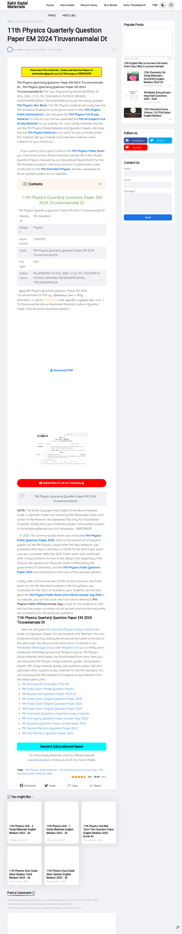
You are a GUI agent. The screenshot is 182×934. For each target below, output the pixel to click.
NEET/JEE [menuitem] (69, 15)
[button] (162, 5)
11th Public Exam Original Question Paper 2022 (52, 703)
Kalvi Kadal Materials (17, 5)
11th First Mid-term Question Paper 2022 (47, 733)
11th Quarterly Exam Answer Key (78, 769)
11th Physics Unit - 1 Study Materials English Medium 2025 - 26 (59, 829)
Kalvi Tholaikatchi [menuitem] (135, 5)
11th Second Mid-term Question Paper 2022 (50, 728)
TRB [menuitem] (154, 5)
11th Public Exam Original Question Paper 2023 (52, 708)
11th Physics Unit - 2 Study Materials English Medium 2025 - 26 (22, 829)
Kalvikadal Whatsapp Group (35, 647)
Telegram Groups (72, 647)
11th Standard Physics (56, 169)
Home (10, 21)
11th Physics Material (41, 132)
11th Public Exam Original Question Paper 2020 (52, 699)
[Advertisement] (61, 343)
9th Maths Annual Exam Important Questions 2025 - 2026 (157, 95)
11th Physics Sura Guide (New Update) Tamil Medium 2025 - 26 (23, 874)
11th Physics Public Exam (88, 151)
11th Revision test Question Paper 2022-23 (49, 694)
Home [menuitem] (50, 5)
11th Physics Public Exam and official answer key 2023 (65, 595)
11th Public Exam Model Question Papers (48, 689)
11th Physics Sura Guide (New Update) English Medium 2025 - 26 (60, 874)
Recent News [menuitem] (89, 5)
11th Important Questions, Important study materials (55, 713)
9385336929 (84, 73)
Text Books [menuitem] (110, 5)
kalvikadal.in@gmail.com (45, 73)
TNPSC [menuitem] (52, 15)
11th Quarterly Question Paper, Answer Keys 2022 (54, 723)
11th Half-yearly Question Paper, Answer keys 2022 (55, 718)
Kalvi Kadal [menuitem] (67, 5)
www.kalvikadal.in (39, 760)
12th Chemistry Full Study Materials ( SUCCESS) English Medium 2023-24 (154, 77)
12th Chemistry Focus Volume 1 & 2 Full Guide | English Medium (157, 112)
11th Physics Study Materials (30, 21)
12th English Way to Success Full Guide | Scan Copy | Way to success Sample (146, 65)
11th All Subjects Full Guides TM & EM (45, 684)
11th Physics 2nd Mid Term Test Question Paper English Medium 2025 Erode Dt (98, 831)
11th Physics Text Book (32, 105)
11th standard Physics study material (70, 629)
